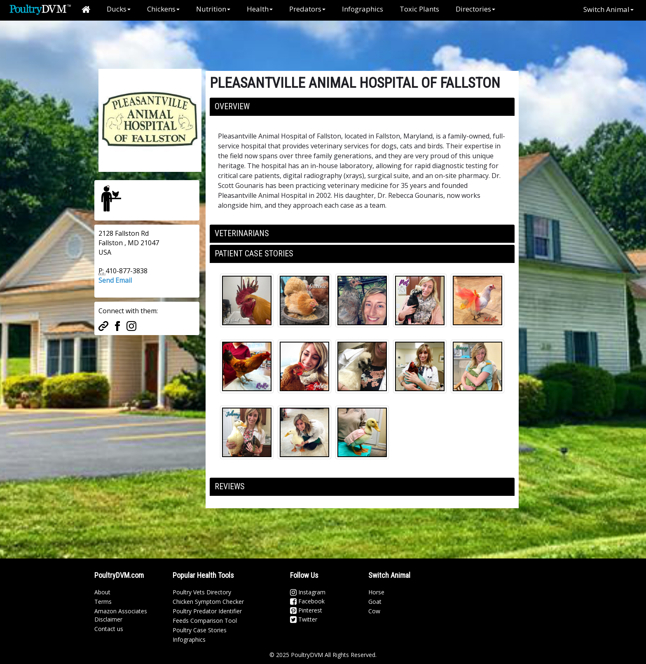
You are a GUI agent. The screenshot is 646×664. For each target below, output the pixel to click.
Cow (374, 611)
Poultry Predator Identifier (207, 611)
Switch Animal (608, 9)
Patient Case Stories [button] (254, 253)
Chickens (163, 9)
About (102, 592)
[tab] (362, 107)
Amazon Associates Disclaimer (120, 615)
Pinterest (306, 610)
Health (260, 9)
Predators (307, 9)
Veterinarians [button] (242, 233)
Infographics (362, 9)
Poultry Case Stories (200, 630)
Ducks (119, 9)
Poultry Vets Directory (202, 592)
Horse (376, 592)
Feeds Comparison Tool (205, 620)
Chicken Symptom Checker (208, 601)
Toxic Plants (419, 9)
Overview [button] (232, 106)
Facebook (307, 601)
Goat (375, 601)
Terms (103, 601)
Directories (475, 9)
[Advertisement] (232, 39)
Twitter (303, 619)
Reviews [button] (230, 486)
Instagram (307, 592)
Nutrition (213, 9)
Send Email (115, 280)
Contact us (108, 629)
